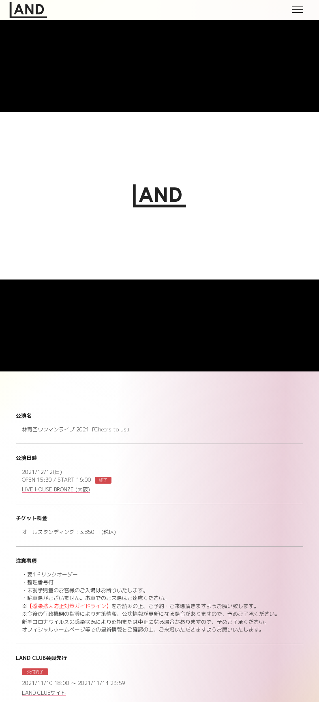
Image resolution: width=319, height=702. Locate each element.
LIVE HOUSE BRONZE (56, 490)
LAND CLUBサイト (44, 693)
